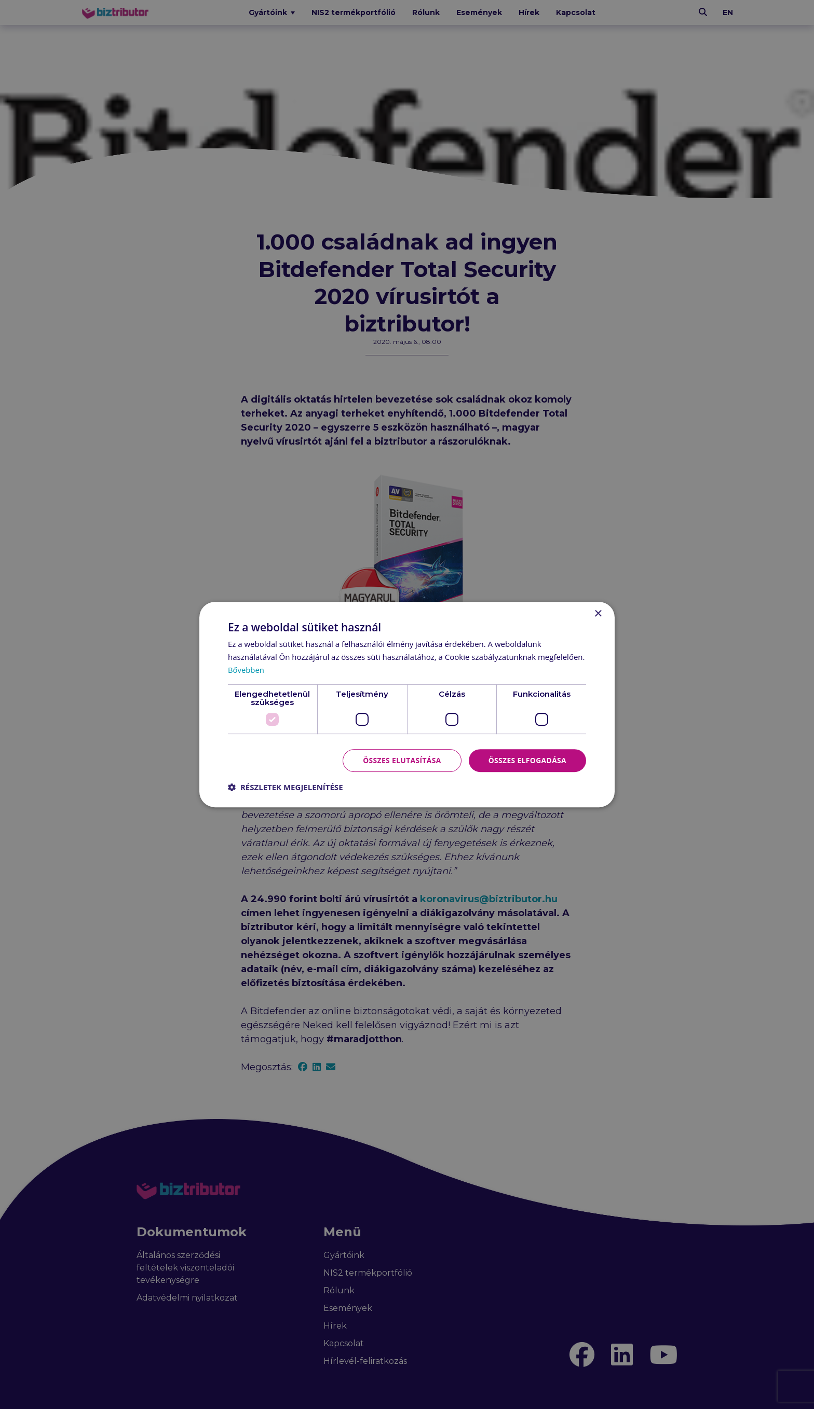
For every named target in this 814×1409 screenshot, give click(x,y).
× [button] (598, 614)
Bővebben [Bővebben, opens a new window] (246, 670)
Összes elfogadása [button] (526, 760)
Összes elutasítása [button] (400, 760)
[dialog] (407, 704)
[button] (285, 787)
